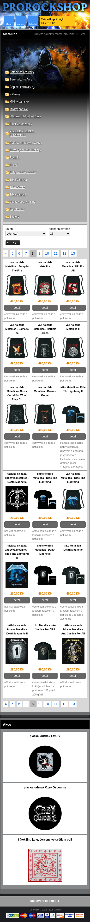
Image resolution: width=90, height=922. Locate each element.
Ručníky (15, 157)
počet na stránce (59, 229)
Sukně (14, 165)
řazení (9, 229)
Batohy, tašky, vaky (22, 72)
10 (47, 253)
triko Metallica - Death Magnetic (73, 547)
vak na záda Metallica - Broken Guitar (45, 391)
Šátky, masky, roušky (23, 172)
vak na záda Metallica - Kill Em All (73, 266)
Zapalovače (17, 209)
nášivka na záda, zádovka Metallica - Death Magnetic (17, 477)
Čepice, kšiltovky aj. (22, 87)
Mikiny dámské (19, 101)
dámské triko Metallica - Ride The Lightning (45, 477)
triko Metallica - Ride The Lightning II (73, 389)
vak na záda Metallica (45, 264)
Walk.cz (57, 910)
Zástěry (14, 216)
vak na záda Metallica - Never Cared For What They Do (17, 393)
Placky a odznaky (21, 124)
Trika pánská (18, 194)
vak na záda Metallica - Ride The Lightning (73, 477)
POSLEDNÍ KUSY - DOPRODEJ (22, 133)
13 (73, 253)
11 (56, 253)
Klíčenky (15, 94)
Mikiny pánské (19, 109)
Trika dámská (18, 179)
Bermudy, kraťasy (21, 79)
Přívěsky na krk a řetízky (25, 150)
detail (16, 307)
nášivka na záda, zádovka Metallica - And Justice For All (73, 629)
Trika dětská (17, 187)
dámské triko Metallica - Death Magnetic (45, 549)
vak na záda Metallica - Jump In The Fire (17, 266)
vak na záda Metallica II (73, 326)
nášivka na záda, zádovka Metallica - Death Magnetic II (17, 629)
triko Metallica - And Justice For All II (45, 627)
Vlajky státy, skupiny (22, 202)
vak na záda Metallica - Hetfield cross (45, 328)
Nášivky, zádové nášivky (25, 116)
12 (64, 253)
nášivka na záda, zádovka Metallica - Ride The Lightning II (17, 551)
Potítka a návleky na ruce (26, 142)
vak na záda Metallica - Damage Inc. (17, 328)
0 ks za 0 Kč (52, 21)
